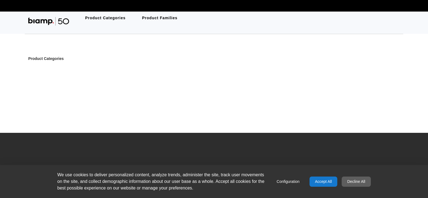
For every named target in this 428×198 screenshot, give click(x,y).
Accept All (323, 181)
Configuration (288, 181)
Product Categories (46, 59)
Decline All (356, 181)
